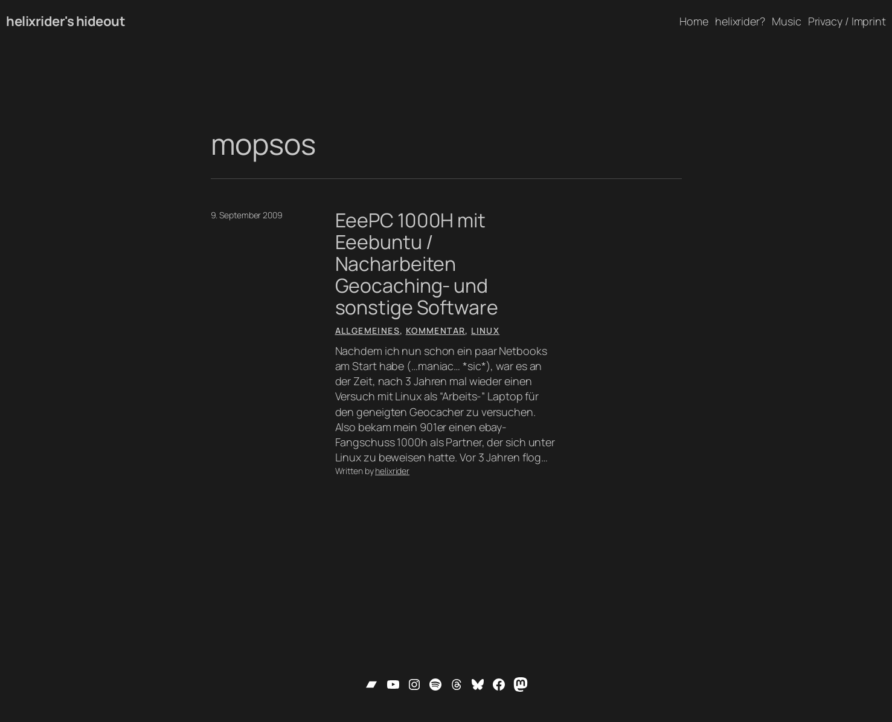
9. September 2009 (247, 215)
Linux (485, 330)
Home (693, 21)
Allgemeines (367, 330)
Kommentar (436, 330)
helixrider (392, 470)
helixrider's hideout (65, 21)
